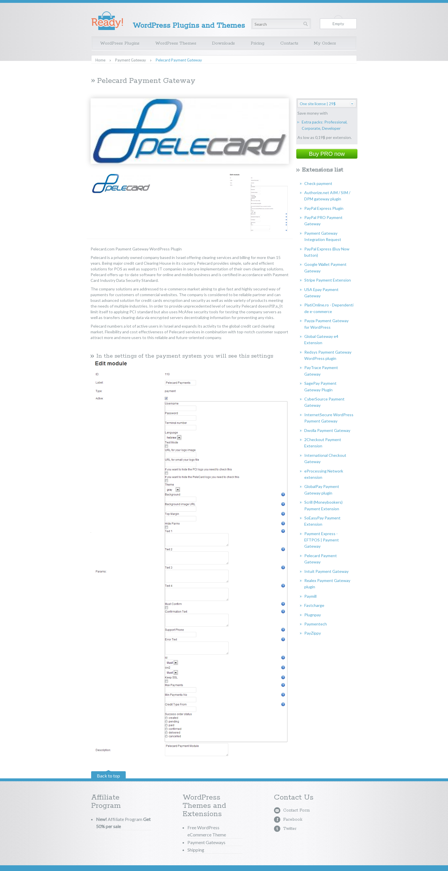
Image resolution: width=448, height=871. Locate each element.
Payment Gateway (130, 60)
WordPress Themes (175, 43)
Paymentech (315, 623)
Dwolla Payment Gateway (327, 430)
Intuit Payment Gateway (326, 571)
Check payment (318, 183)
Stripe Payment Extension (327, 280)
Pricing (258, 43)
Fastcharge (314, 605)
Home (100, 60)
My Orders (325, 43)
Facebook (292, 819)
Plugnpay (312, 614)
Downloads (223, 43)
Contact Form (296, 810)
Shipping (195, 849)
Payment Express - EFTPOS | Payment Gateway (321, 540)
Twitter (290, 828)
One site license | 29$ (318, 103)
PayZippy (312, 633)
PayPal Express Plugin (323, 208)
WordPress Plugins (119, 43)
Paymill (310, 596)
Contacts (289, 43)
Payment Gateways (206, 842)
